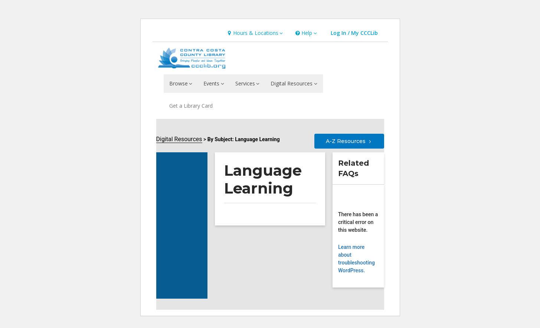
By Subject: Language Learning (243, 139)
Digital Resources (179, 139)
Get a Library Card (191, 105)
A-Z (349, 141)
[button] (254, 33)
